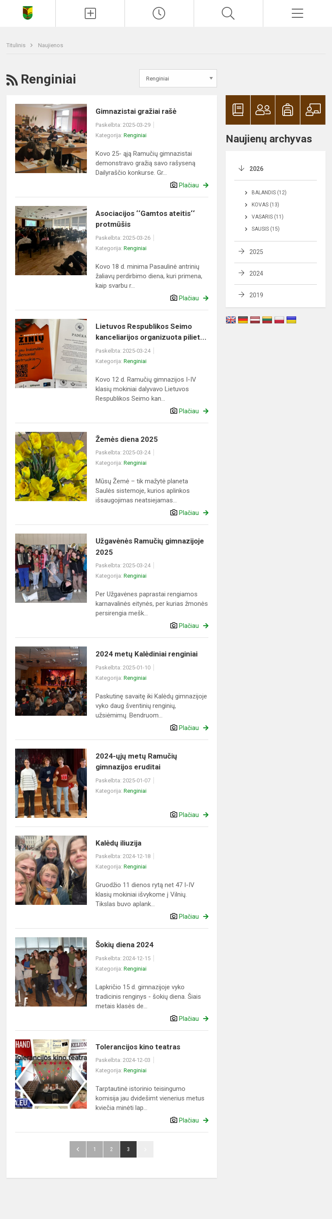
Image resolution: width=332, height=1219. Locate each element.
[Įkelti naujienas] (90, 13)
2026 (256, 168)
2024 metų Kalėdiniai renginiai (147, 654)
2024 (256, 273)
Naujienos (50, 45)
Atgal (78, 1149)
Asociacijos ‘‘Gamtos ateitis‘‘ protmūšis (145, 219)
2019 (256, 295)
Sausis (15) (266, 229)
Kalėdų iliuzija (118, 843)
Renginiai (135, 135)
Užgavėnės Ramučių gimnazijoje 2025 (150, 546)
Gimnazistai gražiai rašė (136, 111)
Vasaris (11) (268, 217)
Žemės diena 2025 (127, 439)
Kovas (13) (265, 205)
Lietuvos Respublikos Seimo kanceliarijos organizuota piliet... (151, 332)
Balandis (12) (269, 193)
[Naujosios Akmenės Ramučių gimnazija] (27, 12)
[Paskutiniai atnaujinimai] (159, 13)
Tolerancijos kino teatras (138, 1046)
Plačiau (189, 185)
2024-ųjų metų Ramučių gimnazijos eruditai (136, 762)
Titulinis (16, 45)
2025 (256, 251)
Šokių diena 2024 (124, 944)
